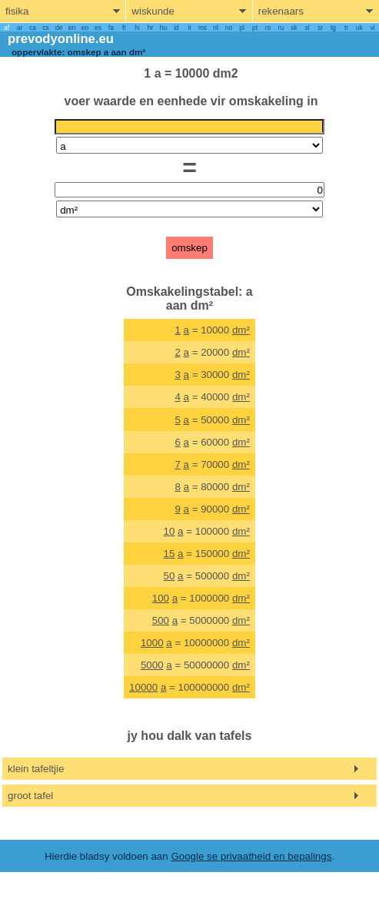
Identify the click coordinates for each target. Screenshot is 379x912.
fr (124, 28)
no (228, 28)
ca (32, 28)
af (6, 28)
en (71, 28)
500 (160, 620)
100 (160, 598)
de (58, 28)
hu (163, 28)
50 (169, 576)
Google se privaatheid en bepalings (251, 856)
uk (359, 28)
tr (346, 28)
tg (333, 28)
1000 (152, 642)
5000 (152, 665)
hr (150, 28)
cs (45, 28)
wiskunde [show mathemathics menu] (153, 11)
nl (215, 28)
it (189, 28)
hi (137, 28)
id (176, 28)
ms (202, 28)
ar (19, 28)
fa (111, 28)
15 (169, 553)
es (98, 28)
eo (84, 28)
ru (281, 28)
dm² (241, 330)
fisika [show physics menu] (16, 11)
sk (294, 28)
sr (320, 28)
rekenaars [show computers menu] (281, 11)
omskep (189, 248)
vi (372, 28)
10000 (143, 687)
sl (306, 28)
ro (268, 28)
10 (169, 531)
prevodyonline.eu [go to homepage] (61, 39)
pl (241, 28)
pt (255, 28)
